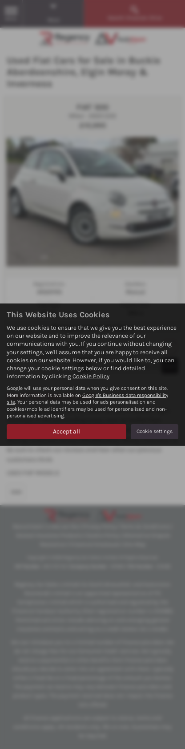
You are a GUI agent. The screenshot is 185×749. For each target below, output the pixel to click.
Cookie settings (155, 431)
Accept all (66, 431)
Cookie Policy (90, 376)
